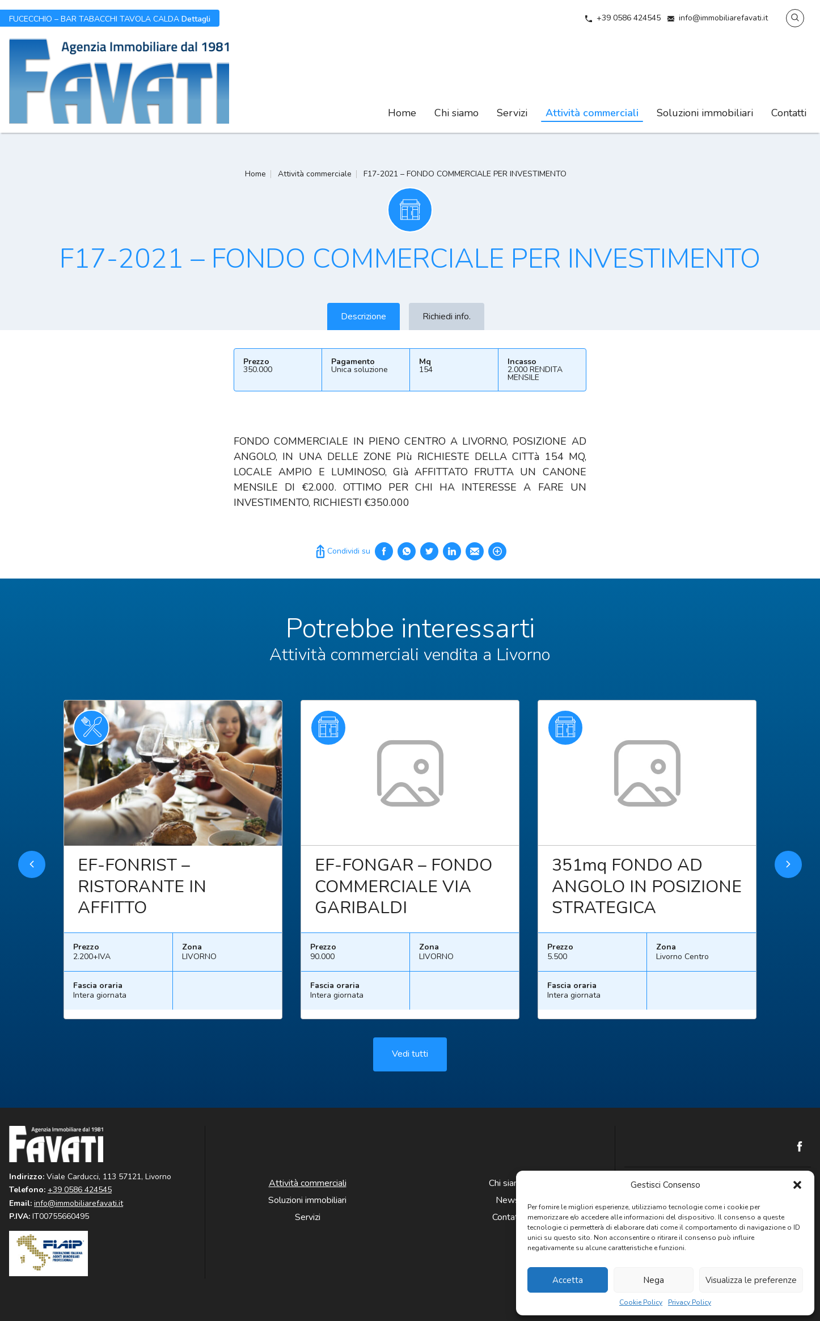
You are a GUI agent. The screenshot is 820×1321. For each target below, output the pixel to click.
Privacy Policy (689, 1302)
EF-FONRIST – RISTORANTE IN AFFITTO (142, 892)
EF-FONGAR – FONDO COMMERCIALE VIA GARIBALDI (403, 892)
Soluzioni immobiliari (705, 113)
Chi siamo (456, 113)
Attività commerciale (315, 173)
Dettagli (109, 18)
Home (402, 113)
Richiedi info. (446, 316)
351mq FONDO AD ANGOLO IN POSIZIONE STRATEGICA (647, 892)
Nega (653, 1280)
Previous (31, 869)
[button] (797, 1185)
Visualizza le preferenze (751, 1280)
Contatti (788, 113)
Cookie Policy (640, 1302)
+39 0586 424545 (629, 17)
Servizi (512, 113)
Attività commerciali (592, 113)
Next (788, 869)
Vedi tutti (410, 1059)
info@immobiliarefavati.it (723, 17)
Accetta (567, 1280)
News (507, 1200)
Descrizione (363, 316)
